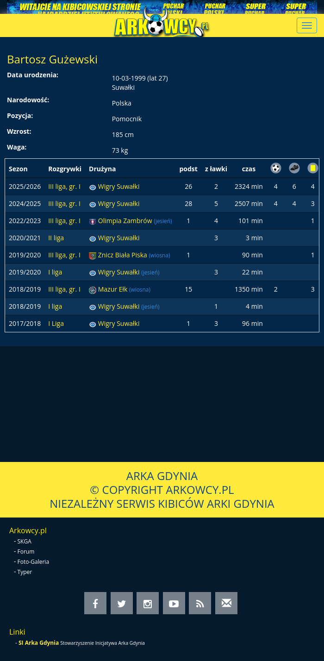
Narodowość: (28, 99)
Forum (26, 551)
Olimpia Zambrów (126, 220)
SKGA (24, 541)
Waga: (16, 147)
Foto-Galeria (34, 562)
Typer (25, 572)
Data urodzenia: (32, 74)
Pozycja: (20, 115)
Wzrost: (19, 131)
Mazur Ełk (113, 289)
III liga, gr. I (64, 186)
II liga (56, 237)
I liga (55, 272)
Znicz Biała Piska (123, 254)
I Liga (56, 323)
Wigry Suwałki (119, 186)
